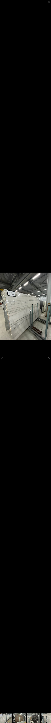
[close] (49, 2)
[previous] (3, 358)
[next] (47, 358)
